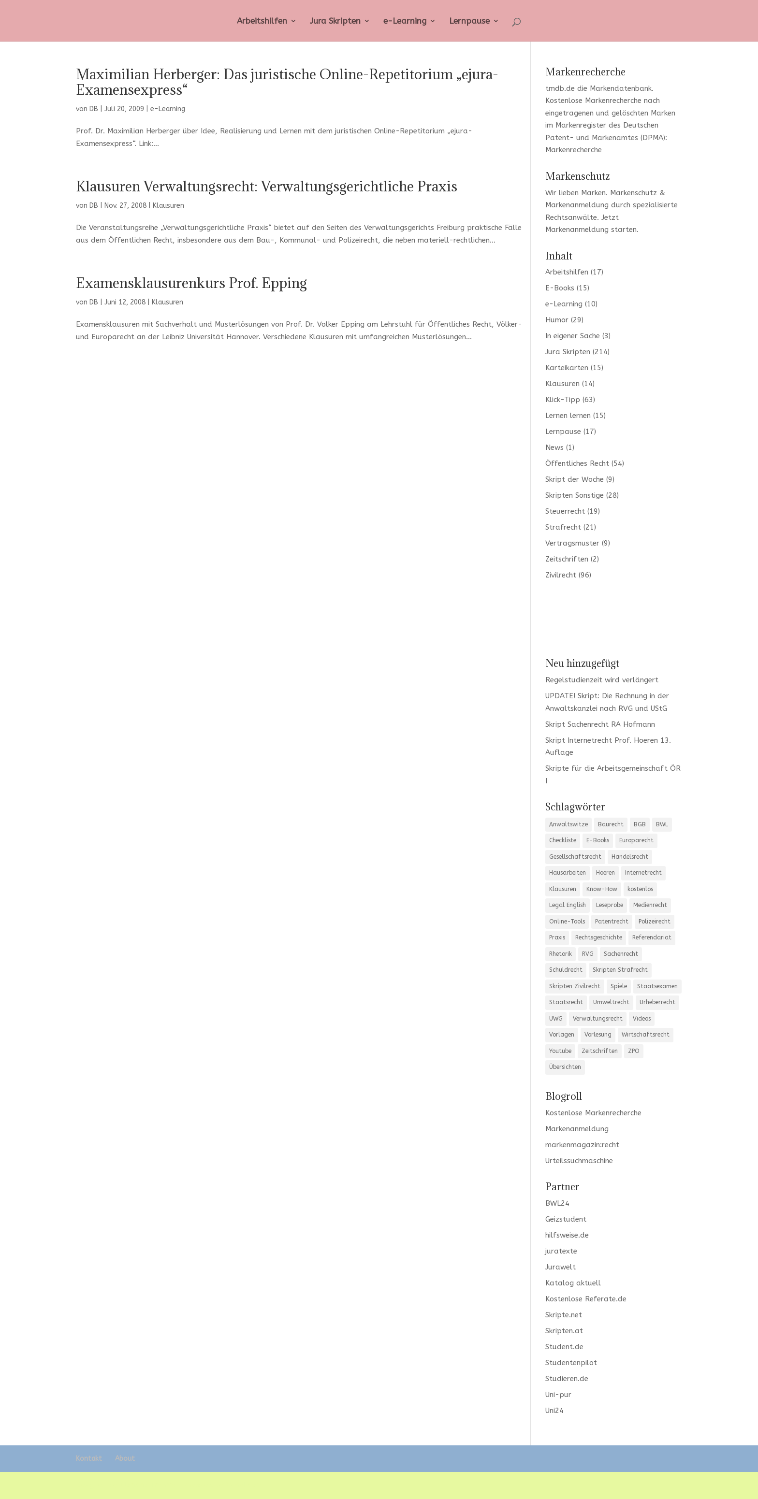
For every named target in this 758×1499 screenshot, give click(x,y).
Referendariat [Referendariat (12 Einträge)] (651, 937)
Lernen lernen (568, 415)
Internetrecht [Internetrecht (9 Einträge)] (643, 872)
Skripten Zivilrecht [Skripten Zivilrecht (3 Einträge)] (574, 986)
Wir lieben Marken (575, 192)
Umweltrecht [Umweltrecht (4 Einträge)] (611, 1002)
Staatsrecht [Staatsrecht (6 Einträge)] (566, 1002)
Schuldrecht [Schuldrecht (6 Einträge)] (566, 969)
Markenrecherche (573, 149)
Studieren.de (566, 1378)
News (554, 447)
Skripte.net (563, 1315)
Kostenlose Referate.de (586, 1299)
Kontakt (89, 1459)
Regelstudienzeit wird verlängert (601, 680)
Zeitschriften (566, 559)
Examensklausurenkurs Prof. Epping (191, 283)
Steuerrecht (565, 511)
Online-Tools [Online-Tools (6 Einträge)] (567, 921)
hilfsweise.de (567, 1235)
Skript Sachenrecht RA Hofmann (600, 724)
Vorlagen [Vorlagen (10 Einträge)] (561, 1034)
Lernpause (469, 21)
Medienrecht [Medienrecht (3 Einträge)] (650, 905)
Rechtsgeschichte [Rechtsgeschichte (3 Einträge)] (598, 937)
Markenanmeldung (577, 229)
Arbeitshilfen (262, 21)
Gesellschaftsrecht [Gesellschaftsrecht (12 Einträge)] (575, 856)
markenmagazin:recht (582, 1144)
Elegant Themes (147, 1485)
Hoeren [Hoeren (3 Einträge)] (605, 872)
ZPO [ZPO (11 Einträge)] (634, 1051)
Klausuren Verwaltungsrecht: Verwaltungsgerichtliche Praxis (266, 186)
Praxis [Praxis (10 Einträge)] (557, 937)
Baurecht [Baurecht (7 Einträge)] (611, 824)
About (125, 1459)
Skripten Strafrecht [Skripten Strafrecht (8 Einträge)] (620, 969)
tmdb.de (560, 88)
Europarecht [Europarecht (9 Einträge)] (636, 840)
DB (93, 109)
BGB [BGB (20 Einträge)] (640, 824)
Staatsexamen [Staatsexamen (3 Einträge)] (657, 986)
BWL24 (557, 1203)
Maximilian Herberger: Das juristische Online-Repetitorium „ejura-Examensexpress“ (287, 82)
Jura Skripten (335, 21)
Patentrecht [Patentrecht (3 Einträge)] (611, 921)
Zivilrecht (560, 575)
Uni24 (554, 1410)
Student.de (564, 1346)
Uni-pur (558, 1394)
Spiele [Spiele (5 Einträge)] (619, 986)
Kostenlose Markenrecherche (593, 100)
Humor (556, 320)
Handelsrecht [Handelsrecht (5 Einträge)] (630, 856)
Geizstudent (565, 1219)
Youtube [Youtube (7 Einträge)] (560, 1051)
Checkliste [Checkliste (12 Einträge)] (562, 840)
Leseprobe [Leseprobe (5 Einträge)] (609, 905)
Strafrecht (563, 527)
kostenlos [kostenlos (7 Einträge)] (640, 889)
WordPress (244, 1485)
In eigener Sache (572, 336)
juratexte (561, 1251)
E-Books (559, 288)
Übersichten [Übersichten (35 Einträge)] (565, 1067)
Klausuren (168, 206)
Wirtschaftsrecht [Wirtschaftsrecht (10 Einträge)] (646, 1034)
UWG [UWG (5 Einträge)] (556, 1018)
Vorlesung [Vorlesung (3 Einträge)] (598, 1034)
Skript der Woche (574, 479)
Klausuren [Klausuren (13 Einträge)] (562, 889)
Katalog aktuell (573, 1283)
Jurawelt (560, 1267)
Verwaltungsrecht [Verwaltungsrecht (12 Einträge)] (598, 1018)
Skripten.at (564, 1330)
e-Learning (404, 21)
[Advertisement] (613, 618)
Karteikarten (566, 367)
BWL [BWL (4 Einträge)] (662, 824)
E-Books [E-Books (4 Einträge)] (597, 840)
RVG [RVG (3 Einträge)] (588, 954)
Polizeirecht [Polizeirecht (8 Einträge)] (655, 921)
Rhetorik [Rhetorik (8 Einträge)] (560, 954)
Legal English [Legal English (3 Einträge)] (567, 905)
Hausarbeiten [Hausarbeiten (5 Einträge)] (567, 872)
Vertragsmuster (572, 543)
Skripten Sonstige (574, 495)
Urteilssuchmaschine (579, 1160)
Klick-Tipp (562, 399)
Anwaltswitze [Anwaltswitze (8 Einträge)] (568, 824)
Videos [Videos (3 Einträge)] (642, 1018)
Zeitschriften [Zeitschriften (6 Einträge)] (600, 1051)
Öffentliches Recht (577, 463)
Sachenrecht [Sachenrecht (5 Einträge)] (621, 954)
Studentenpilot (571, 1362)
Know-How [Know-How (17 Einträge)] (601, 889)
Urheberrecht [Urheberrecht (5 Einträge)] (657, 1002)
